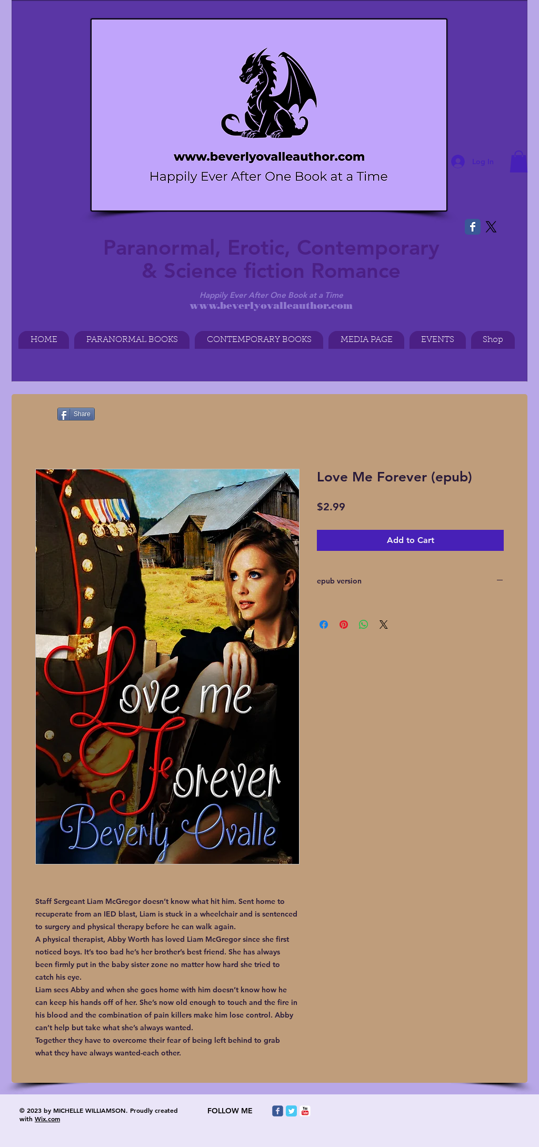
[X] (491, 227)
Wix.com (47, 1118)
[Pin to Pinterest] (34, 414)
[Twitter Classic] (291, 1110)
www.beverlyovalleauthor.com (271, 305)
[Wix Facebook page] (473, 227)
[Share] (76, 414)
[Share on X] (383, 624)
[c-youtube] (305, 1110)
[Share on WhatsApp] (363, 624)
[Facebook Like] (36, 7)
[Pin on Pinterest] (343, 624)
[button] (519, 161)
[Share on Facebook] (323, 624)
